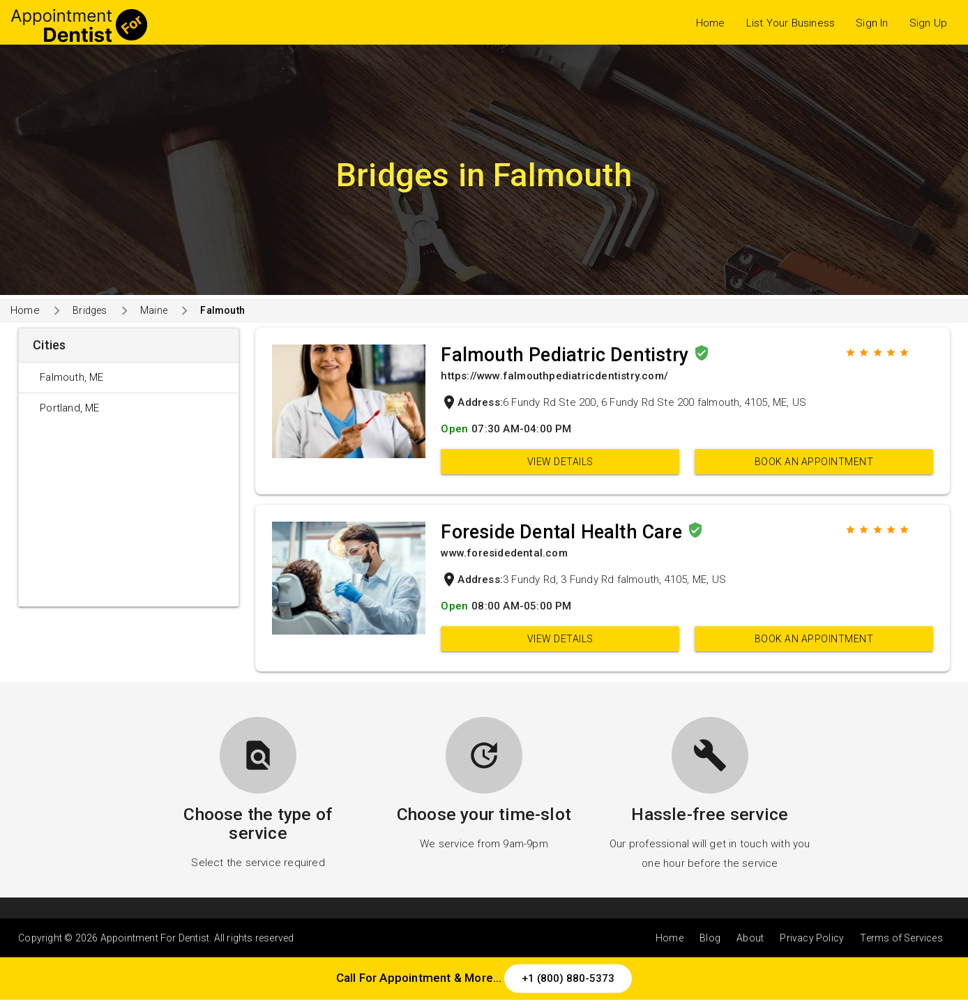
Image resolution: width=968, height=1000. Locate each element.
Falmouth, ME (71, 377)
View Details (560, 461)
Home (710, 23)
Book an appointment (814, 461)
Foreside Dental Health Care (564, 532)
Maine (153, 310)
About (750, 938)
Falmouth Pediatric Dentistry (567, 355)
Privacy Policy (812, 938)
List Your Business (790, 23)
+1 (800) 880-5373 (568, 978)
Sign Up (928, 23)
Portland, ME (69, 408)
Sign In (872, 23)
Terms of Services (901, 938)
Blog (709, 938)
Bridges (90, 310)
